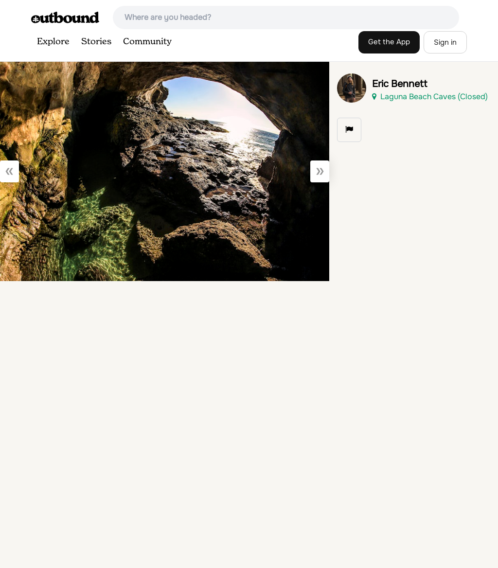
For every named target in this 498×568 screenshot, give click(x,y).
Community (147, 41)
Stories (96, 41)
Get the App (389, 42)
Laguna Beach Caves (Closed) (430, 96)
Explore (53, 41)
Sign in (445, 42)
